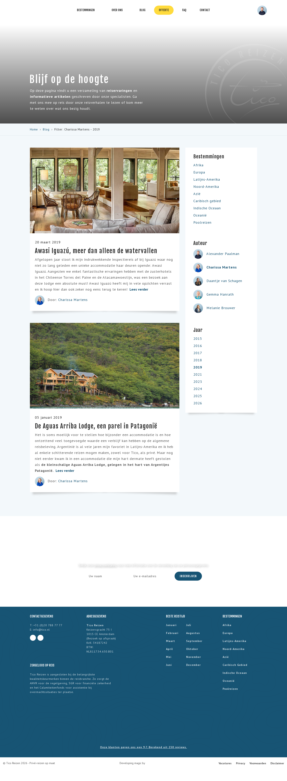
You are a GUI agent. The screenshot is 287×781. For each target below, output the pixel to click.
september (194, 641)
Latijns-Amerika (206, 179)
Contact (205, 10)
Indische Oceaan (207, 208)
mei (168, 657)
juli (188, 625)
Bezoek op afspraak (101, 638)
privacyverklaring (105, 565)
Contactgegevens (41, 616)
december (193, 665)
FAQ (184, 10)
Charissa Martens (73, 299)
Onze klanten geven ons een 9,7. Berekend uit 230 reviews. (143, 747)
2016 (197, 345)
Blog (142, 10)
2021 (197, 374)
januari (171, 625)
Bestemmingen (87, 10)
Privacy (240, 763)
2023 (197, 381)
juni (169, 665)
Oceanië (200, 215)
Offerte (164, 10)
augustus (193, 633)
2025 (197, 396)
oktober (192, 649)
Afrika (198, 165)
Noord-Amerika (206, 186)
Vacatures (225, 763)
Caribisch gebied (207, 201)
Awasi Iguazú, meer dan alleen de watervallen (96, 251)
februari (172, 633)
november (193, 657)
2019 (197, 367)
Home (34, 129)
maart (170, 641)
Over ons (119, 10)
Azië (197, 193)
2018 (197, 360)
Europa (199, 172)
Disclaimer (277, 763)
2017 (197, 353)
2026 (197, 403)
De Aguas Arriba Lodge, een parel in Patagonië (96, 426)
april (169, 649)
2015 (197, 338)
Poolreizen (202, 222)
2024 (197, 388)
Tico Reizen (16, 10)
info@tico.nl (41, 629)
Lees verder (141, 289)
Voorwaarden (258, 763)
